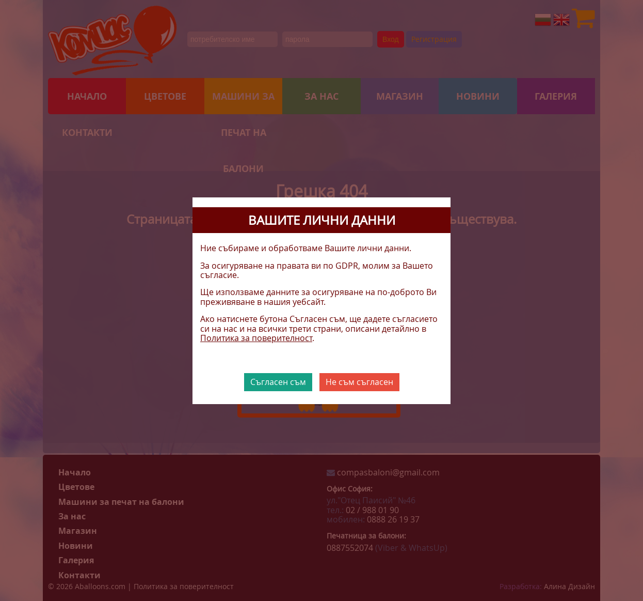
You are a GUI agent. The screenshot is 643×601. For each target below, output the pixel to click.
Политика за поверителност (256, 338)
